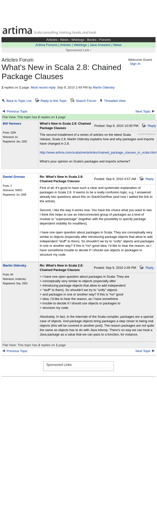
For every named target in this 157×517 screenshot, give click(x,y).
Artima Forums (46, 45)
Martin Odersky (104, 87)
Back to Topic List (18, 101)
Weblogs (78, 40)
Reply (152, 126)
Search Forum (86, 101)
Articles (52, 40)
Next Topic (143, 111)
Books (91, 40)
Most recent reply (43, 87)
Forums (105, 40)
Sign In (135, 64)
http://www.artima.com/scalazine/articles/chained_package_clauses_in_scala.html (98, 152)
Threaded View (115, 101)
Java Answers (100, 45)
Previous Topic (17, 111)
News (64, 40)
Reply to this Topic (54, 101)
